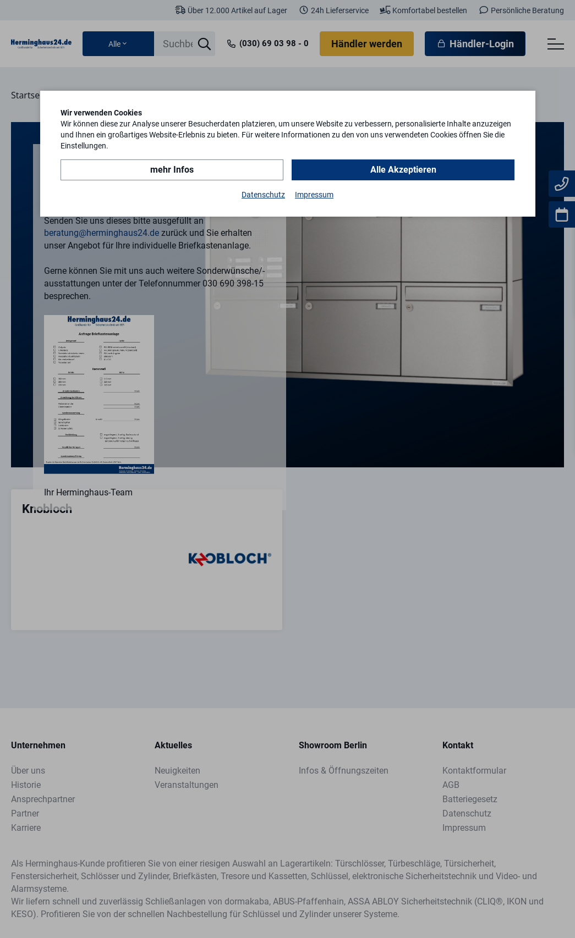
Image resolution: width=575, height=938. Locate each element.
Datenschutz (263, 194)
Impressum (314, 194)
